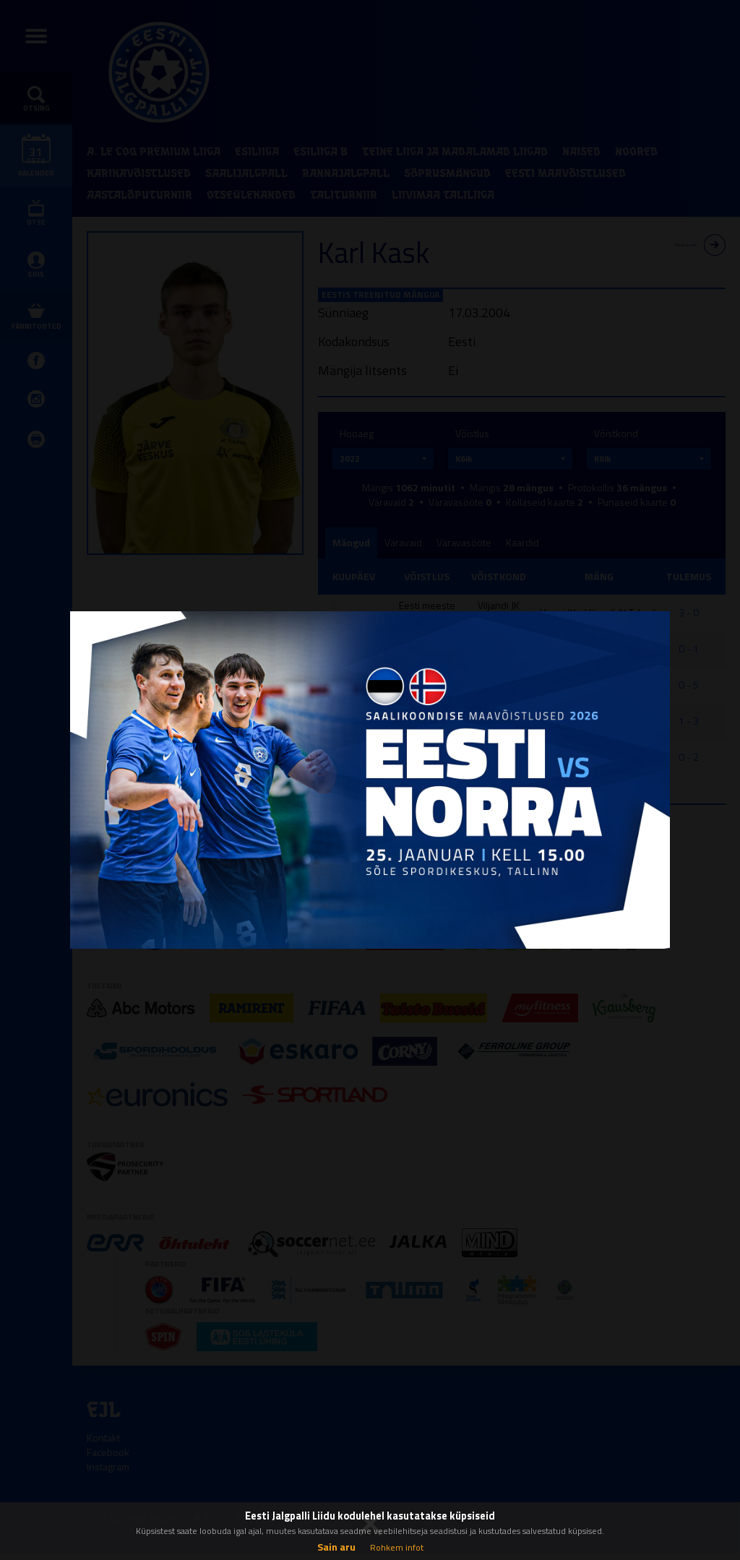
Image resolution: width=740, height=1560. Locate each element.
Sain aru (336, 1546)
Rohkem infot (396, 1547)
